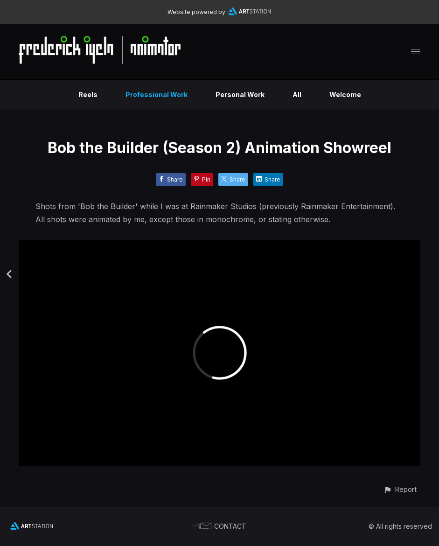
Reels (88, 94)
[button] (400, 489)
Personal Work (240, 94)
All (297, 94)
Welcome (345, 94)
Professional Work (156, 94)
